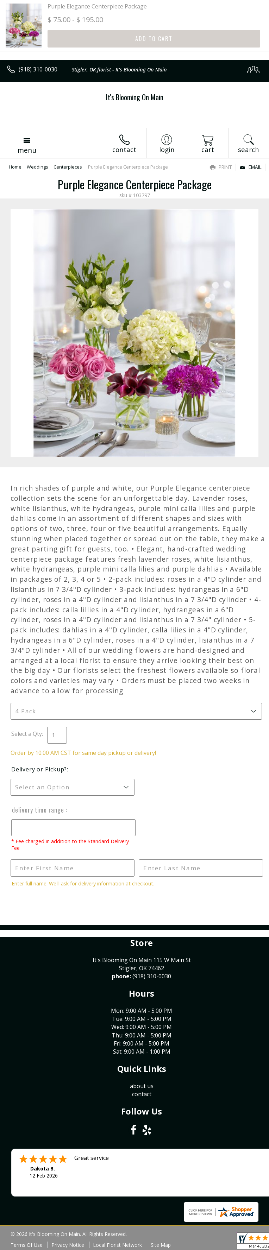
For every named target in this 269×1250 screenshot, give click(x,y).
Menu (27, 150)
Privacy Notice (67, 1245)
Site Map (161, 1245)
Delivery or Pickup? (39, 769)
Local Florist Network (117, 1245)
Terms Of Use (27, 1245)
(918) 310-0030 (38, 69)
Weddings (37, 167)
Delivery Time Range (38, 809)
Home (15, 167)
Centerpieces (68, 167)
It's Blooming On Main (134, 97)
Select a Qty (26, 734)
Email (250, 167)
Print (221, 167)
